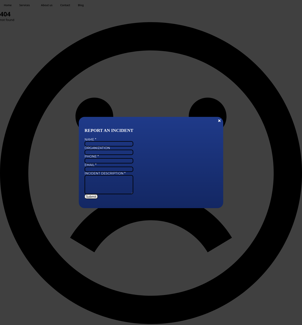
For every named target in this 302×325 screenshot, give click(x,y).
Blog (81, 5)
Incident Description (105, 173)
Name (90, 139)
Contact (65, 5)
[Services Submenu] (33, 5)
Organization (97, 148)
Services (24, 5)
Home (8, 5)
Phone (92, 156)
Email (90, 165)
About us (47, 5)
